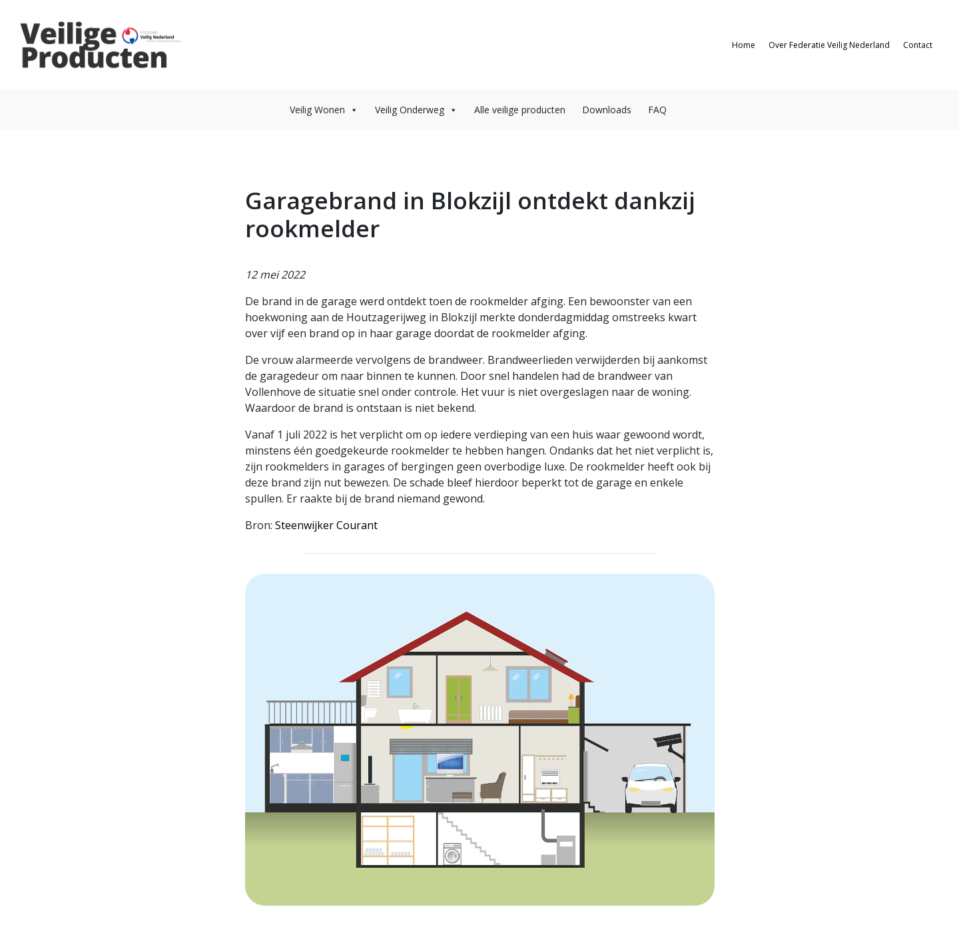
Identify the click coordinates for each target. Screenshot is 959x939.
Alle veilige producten (519, 109)
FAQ (657, 109)
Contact (917, 45)
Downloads (606, 109)
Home (743, 45)
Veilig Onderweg (416, 109)
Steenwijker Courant (326, 525)
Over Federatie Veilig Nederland (829, 45)
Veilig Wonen (324, 109)
